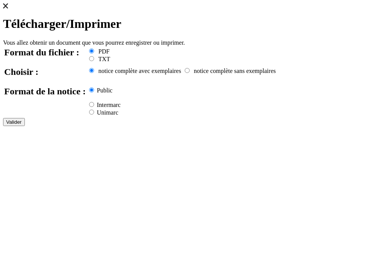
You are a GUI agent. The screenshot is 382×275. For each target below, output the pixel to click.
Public (100, 90)
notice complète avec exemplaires (135, 71)
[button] (5, 6)
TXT (99, 59)
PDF (99, 51)
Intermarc (104, 105)
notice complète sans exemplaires (230, 71)
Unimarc (103, 112)
